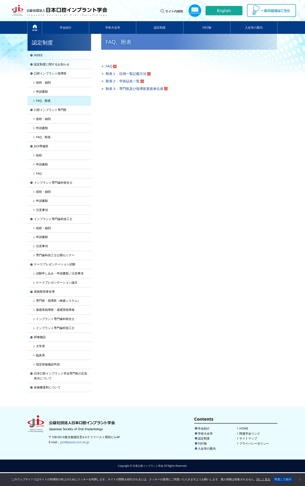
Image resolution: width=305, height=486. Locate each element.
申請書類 (42, 91)
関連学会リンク (249, 433)
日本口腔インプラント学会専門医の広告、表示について (62, 375)
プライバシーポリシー (254, 443)
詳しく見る (263, 479)
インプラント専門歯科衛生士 (53, 182)
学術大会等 (112, 27)
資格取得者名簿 (44, 291)
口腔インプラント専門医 (50, 110)
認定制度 (160, 27)
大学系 (40, 346)
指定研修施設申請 (48, 364)
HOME (243, 428)
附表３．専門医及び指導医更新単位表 (134, 88)
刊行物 (206, 27)
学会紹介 (66, 27)
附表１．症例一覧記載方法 (126, 73)
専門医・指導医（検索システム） (58, 301)
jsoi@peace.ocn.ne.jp (74, 442)
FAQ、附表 (43, 101)
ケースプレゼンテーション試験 (54, 264)
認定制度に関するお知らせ (51, 64)
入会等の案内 (254, 27)
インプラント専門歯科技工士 (53, 219)
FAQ (109, 66)
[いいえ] (300, 479)
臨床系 (40, 355)
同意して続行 (282, 479)
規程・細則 (43, 82)
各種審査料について (47, 387)
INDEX (38, 55)
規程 (39, 155)
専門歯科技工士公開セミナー (55, 255)
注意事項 (42, 210)
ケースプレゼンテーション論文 (57, 282)
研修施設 (40, 337)
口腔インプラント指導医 (50, 73)
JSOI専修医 (41, 146)
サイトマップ (248, 438)
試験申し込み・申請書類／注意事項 (59, 273)
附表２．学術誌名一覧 (123, 81)
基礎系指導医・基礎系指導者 (55, 310)
